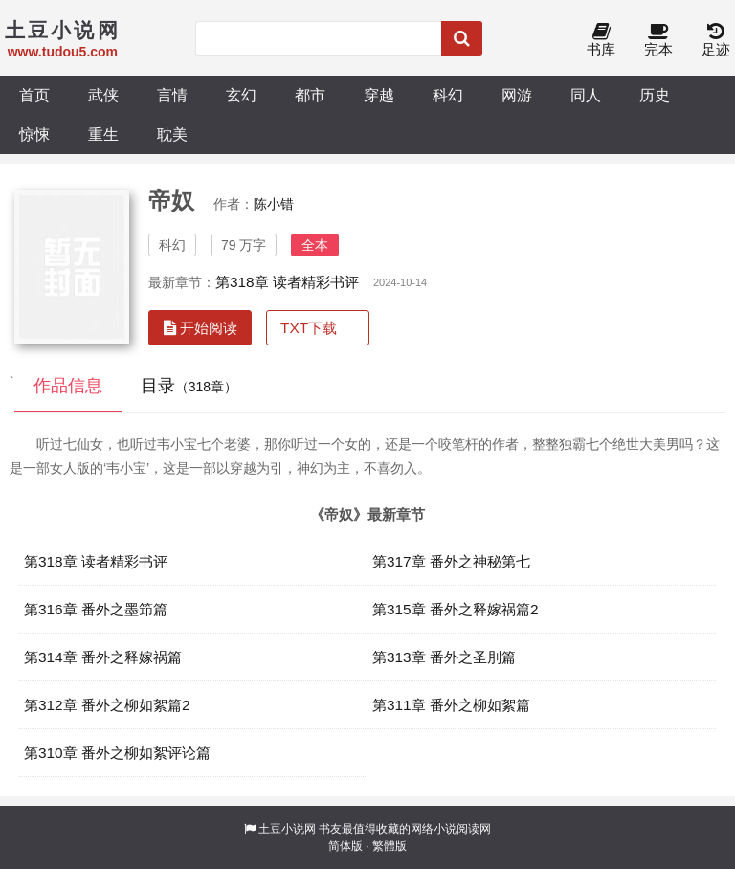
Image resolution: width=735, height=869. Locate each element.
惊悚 (34, 134)
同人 (585, 94)
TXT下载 (308, 328)
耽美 (172, 134)
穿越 (379, 94)
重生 (103, 134)
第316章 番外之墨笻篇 (95, 609)
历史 (654, 94)
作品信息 (67, 385)
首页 (34, 94)
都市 (310, 94)
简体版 (345, 846)
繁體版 (389, 846)
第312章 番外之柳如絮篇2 (107, 705)
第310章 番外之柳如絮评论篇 (117, 753)
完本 (658, 40)
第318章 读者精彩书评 (287, 282)
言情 (172, 94)
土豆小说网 (287, 829)
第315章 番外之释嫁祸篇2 (455, 609)
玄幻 (241, 94)
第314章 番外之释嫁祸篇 (103, 657)
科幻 (448, 94)
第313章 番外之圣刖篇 (444, 657)
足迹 (716, 40)
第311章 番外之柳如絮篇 (451, 705)
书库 (601, 40)
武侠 (103, 94)
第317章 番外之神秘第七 (451, 561)
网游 (516, 94)
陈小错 (274, 204)
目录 (189, 385)
